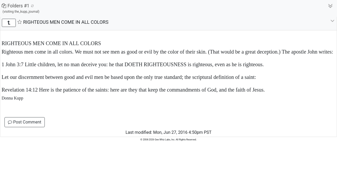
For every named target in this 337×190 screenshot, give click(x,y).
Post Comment (24, 122)
